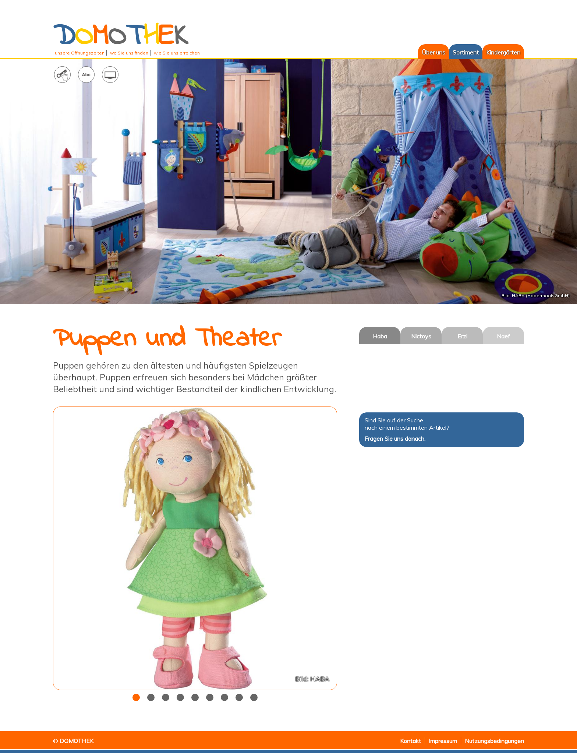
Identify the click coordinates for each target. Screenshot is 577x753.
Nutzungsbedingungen (494, 741)
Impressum (443, 741)
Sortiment (466, 52)
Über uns (431, 52)
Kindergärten (503, 52)
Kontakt (410, 741)
